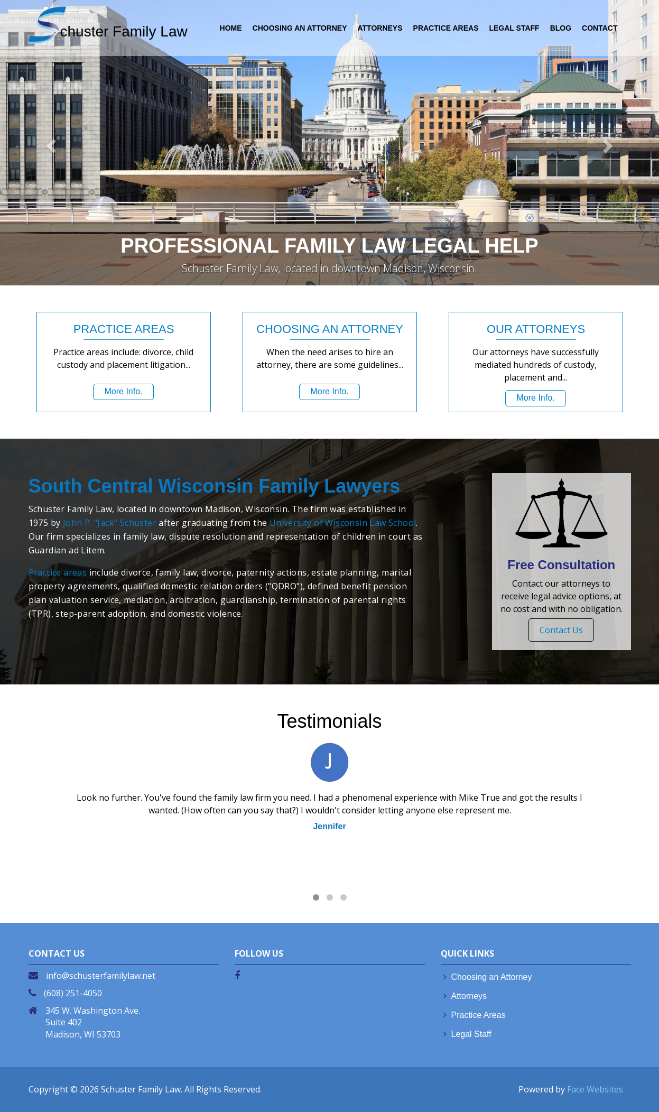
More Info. (123, 391)
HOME (231, 28)
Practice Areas (478, 1015)
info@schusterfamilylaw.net (100, 975)
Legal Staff (471, 1034)
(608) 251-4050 (73, 993)
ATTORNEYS (380, 28)
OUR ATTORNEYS (535, 329)
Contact (599, 28)
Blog (560, 28)
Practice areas (58, 572)
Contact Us (561, 630)
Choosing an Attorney (491, 976)
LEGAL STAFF (514, 28)
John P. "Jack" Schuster (109, 523)
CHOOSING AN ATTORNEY (300, 28)
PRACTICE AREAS (446, 28)
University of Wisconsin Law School (343, 523)
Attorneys (469, 995)
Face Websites (595, 1089)
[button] (49, 142)
